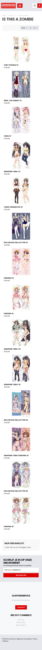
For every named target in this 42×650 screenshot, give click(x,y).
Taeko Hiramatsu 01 (13, 207)
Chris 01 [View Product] (21, 119)
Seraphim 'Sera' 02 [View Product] (21, 332)
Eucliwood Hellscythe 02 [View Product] (21, 403)
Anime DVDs (20, 622)
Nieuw (23, 28)
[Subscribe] (21, 575)
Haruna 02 (9, 278)
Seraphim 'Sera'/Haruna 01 (16, 455)
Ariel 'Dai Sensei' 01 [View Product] (21, 84)
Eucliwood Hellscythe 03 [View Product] (21, 474)
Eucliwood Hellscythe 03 (16, 491)
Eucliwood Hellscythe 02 (16, 420)
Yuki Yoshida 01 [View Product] (21, 48)
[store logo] (8, 5)
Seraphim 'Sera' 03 (12, 384)
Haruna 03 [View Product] (21, 510)
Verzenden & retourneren (21, 600)
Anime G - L (12, 15)
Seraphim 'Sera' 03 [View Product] (21, 368)
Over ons (21, 620)
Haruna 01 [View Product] (21, 297)
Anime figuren (21, 625)
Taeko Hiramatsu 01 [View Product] (21, 190)
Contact (21, 607)
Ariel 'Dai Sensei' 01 (13, 100)
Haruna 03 (9, 526)
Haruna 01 (9, 313)
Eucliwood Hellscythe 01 (16, 242)
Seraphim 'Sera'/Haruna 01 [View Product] (21, 439)
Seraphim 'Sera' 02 (12, 349)
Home (4, 15)
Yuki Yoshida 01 (11, 65)
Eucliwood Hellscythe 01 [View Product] (21, 226)
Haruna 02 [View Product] (21, 261)
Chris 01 (7, 136)
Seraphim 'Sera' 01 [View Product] (21, 155)
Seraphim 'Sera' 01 (12, 171)
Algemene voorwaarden (24, 639)
